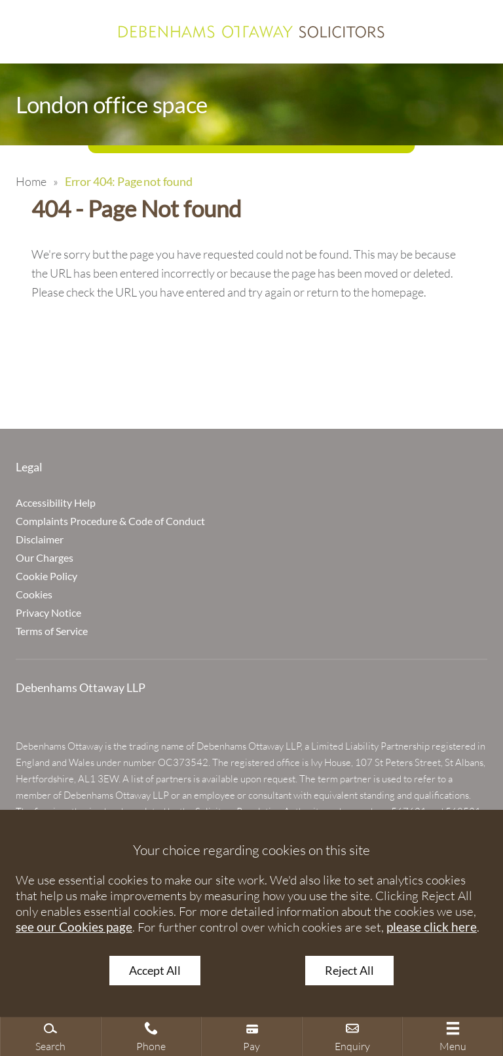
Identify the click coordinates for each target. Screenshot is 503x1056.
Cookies (34, 594)
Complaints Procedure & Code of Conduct (110, 521)
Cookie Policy (46, 576)
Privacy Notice (48, 612)
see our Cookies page (74, 926)
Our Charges (44, 557)
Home (31, 181)
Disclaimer (40, 539)
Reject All (349, 970)
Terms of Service (52, 631)
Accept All (155, 970)
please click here (431, 926)
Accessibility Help (56, 502)
